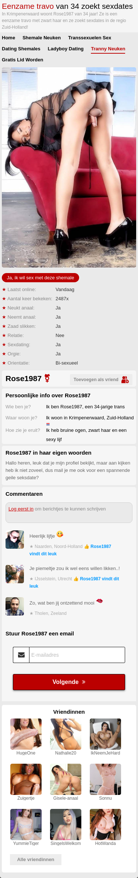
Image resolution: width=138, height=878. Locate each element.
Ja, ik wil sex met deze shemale (40, 277)
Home (8, 37)
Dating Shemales (21, 48)
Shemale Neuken (41, 37)
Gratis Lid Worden (22, 59)
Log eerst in (20, 509)
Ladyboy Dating (66, 48)
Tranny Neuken (108, 48)
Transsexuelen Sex (89, 37)
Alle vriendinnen (35, 859)
